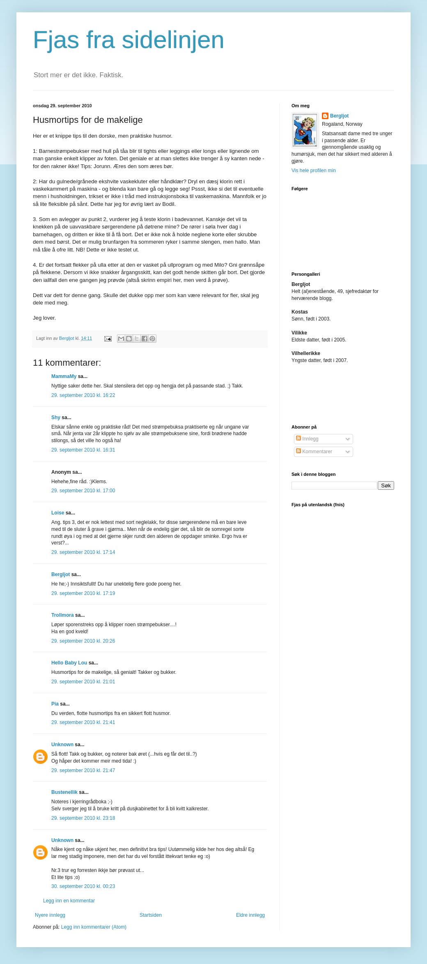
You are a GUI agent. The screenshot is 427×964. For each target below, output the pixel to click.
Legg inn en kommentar (69, 901)
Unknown (62, 744)
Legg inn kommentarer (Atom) (93, 927)
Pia (55, 704)
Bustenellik (64, 792)
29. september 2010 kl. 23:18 (83, 818)
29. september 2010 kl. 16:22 (83, 395)
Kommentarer (314, 451)
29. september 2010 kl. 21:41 (83, 722)
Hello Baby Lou (69, 663)
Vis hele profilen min (314, 170)
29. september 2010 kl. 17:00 (83, 491)
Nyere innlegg (50, 915)
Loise (57, 513)
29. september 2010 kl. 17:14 (83, 552)
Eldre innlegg (250, 915)
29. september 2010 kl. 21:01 (83, 682)
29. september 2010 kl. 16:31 (83, 450)
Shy (55, 417)
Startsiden (151, 915)
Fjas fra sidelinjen (129, 39)
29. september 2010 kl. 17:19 (83, 593)
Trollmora (62, 615)
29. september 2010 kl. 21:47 (83, 770)
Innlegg (307, 439)
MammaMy (63, 376)
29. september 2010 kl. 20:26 (83, 641)
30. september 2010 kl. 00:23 (83, 886)
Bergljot (60, 574)
